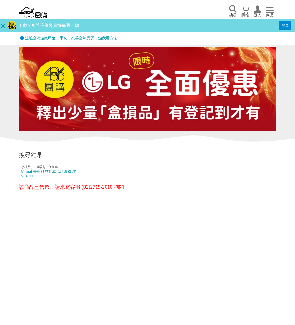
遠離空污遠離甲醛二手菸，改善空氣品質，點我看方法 (71, 38)
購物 (245, 15)
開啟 (285, 25)
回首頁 (33, 12)
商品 (270, 15)
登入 (257, 15)
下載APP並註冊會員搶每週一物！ (51, 25)
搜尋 (233, 15)
